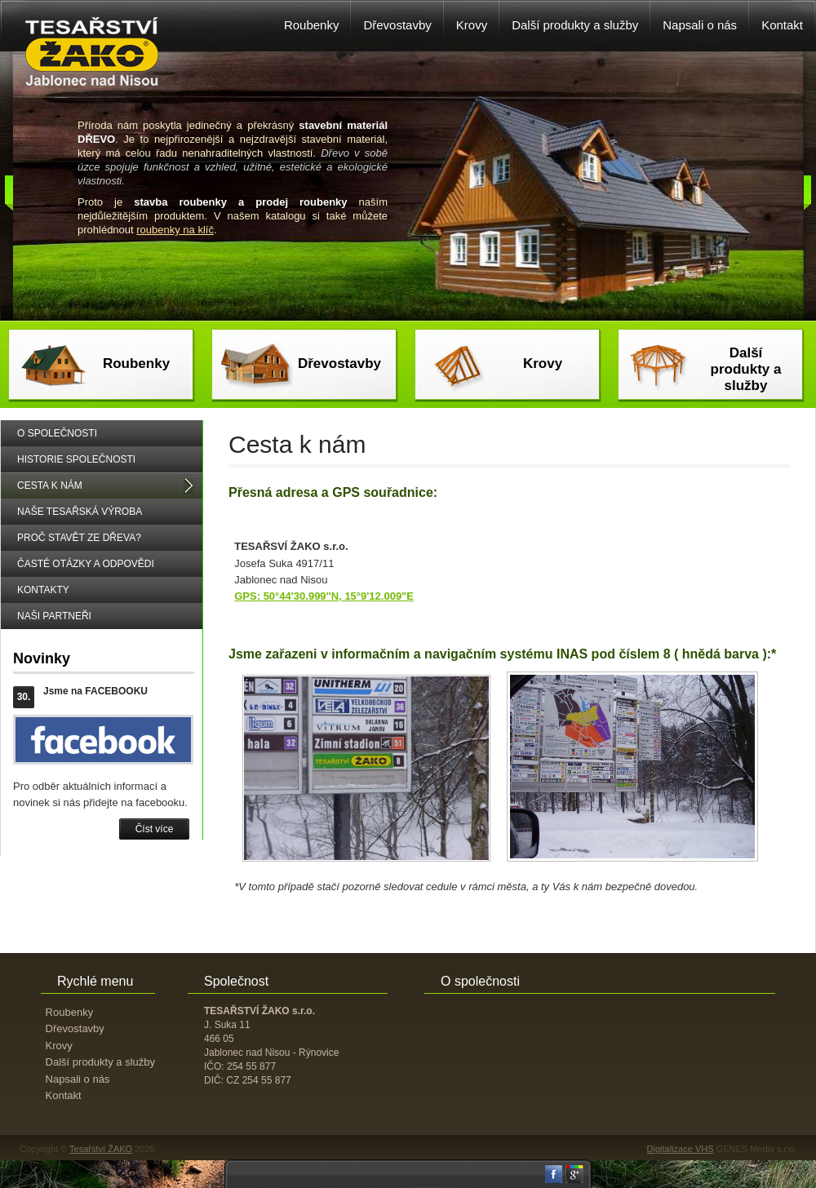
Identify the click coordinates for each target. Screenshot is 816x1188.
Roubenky (136, 363)
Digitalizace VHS (680, 1149)
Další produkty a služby (746, 369)
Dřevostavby (339, 363)
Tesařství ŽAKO (100, 1149)
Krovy (542, 363)
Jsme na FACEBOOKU (95, 691)
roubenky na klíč (175, 230)
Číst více (154, 829)
